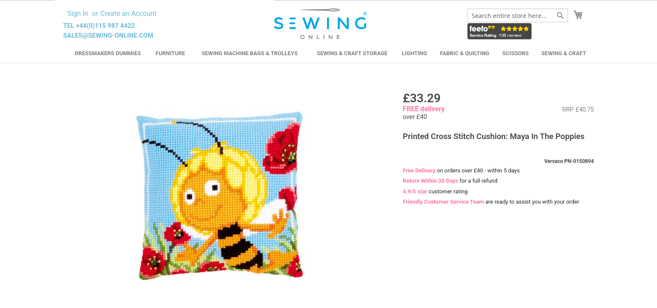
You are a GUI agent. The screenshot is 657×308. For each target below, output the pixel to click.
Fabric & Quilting (464, 53)
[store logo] (321, 24)
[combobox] (517, 15)
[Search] (560, 15)
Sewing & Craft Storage (352, 53)
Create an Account (128, 13)
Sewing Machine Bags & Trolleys (249, 53)
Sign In (78, 13)
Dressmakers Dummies (108, 53)
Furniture (170, 53)
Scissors (515, 53)
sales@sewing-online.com (108, 35)
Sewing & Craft (563, 53)
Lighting (414, 53)
